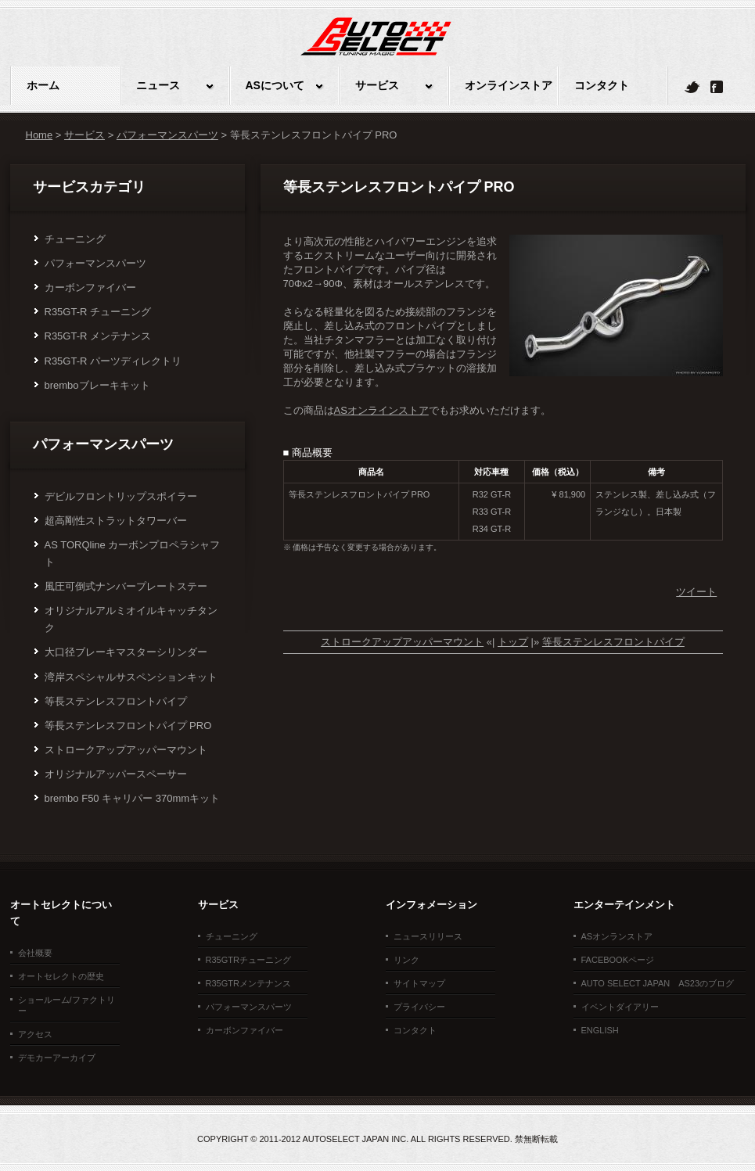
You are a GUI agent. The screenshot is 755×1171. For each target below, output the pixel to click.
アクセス (35, 1034)
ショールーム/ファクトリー (66, 1005)
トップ (513, 642)
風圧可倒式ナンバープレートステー (126, 586)
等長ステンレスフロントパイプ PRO (128, 725)
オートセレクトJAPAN (375, 48)
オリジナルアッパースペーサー (116, 774)
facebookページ (618, 959)
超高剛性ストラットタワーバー (116, 520)
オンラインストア (508, 85)
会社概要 (35, 952)
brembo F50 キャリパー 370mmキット (133, 798)
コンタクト (601, 85)
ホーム (43, 85)
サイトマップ (419, 983)
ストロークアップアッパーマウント (126, 750)
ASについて (275, 85)
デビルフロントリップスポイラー (121, 496)
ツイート (696, 592)
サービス (377, 85)
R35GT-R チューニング (98, 312)
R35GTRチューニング (248, 959)
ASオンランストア (617, 936)
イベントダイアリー (620, 1006)
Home (39, 135)
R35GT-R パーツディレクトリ (113, 361)
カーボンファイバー (90, 287)
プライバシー (419, 1006)
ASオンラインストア (381, 410)
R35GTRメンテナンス (248, 983)
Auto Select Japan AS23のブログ (658, 983)
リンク (406, 959)
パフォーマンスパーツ (167, 135)
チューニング (75, 239)
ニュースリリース (428, 936)
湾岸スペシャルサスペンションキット (131, 677)
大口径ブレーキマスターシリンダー (126, 652)
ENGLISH (600, 1030)
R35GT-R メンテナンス (98, 336)
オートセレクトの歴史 (61, 976)
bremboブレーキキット (97, 385)
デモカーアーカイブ (56, 1057)
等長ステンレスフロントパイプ (116, 701)
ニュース (158, 85)
